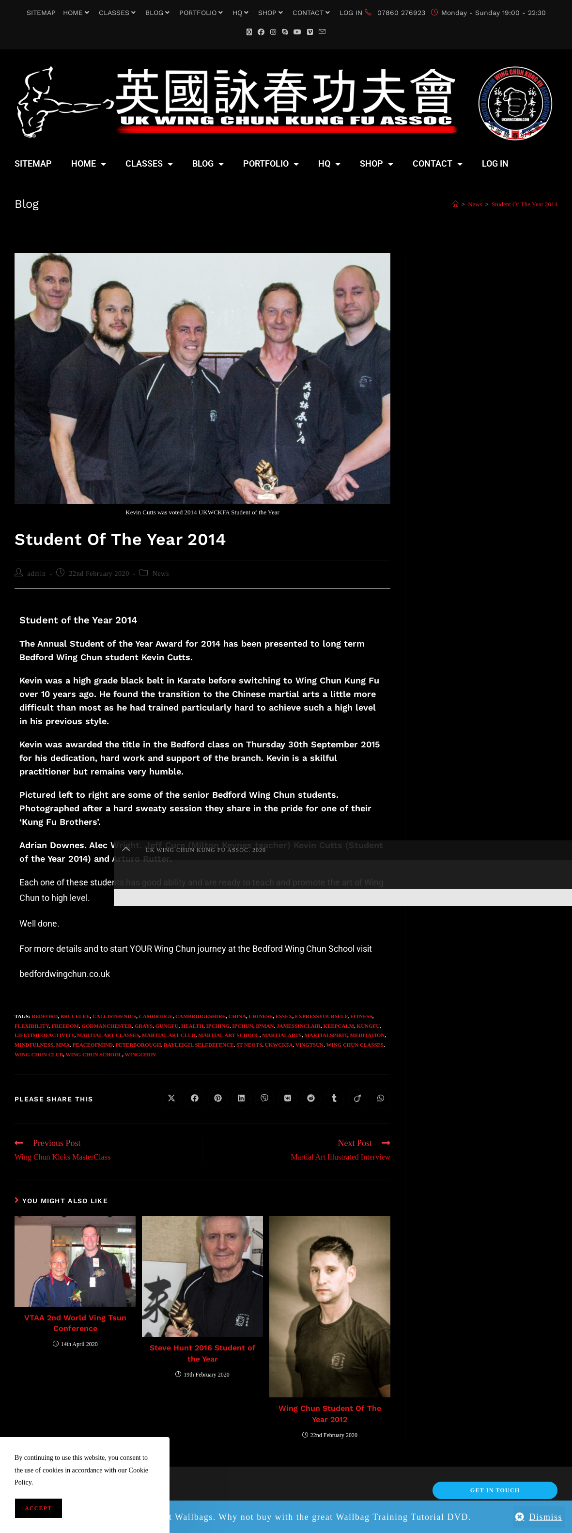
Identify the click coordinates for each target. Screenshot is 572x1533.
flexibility (32, 1026)
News (161, 573)
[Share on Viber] (264, 1099)
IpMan (265, 1026)
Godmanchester (106, 1026)
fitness (361, 1016)
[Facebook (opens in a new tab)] (261, 32)
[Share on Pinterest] (218, 1099)
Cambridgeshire (200, 1016)
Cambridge (156, 1016)
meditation (367, 1035)
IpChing (218, 1026)
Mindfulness (34, 1045)
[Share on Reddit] (311, 1099)
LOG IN (351, 12)
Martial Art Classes (108, 1035)
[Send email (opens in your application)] (322, 32)
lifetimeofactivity (44, 1035)
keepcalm (339, 1026)
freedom (65, 1026)
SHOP (271, 12)
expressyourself (321, 1016)
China (237, 1016)
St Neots (249, 1045)
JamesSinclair (299, 1026)
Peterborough (138, 1045)
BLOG (158, 12)
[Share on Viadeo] (357, 1099)
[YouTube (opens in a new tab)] (297, 32)
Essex (284, 1016)
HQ (241, 12)
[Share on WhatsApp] (380, 1099)
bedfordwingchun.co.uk (64, 974)
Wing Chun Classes (355, 1045)
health (192, 1026)
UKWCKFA (279, 1045)
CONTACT (312, 12)
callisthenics (114, 1016)
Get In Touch (495, 1490)
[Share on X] (171, 1099)
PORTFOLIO (202, 12)
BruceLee (75, 1016)
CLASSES (118, 12)
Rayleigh (178, 1045)
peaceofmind (93, 1045)
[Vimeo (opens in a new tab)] (310, 32)
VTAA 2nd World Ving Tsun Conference (75, 1323)
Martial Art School (229, 1035)
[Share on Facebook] (194, 1099)
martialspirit (325, 1035)
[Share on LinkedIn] (241, 1099)
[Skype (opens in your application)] (285, 32)
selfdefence (214, 1045)
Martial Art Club (168, 1035)
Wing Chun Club (39, 1054)
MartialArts (282, 1035)
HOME (77, 12)
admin (37, 573)
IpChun (242, 1026)
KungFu (368, 1026)
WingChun (140, 1054)
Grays (144, 1026)
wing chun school (94, 1054)
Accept (38, 1508)
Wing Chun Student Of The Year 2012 (329, 1414)
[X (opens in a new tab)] (249, 32)
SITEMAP (41, 12)
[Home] (455, 204)
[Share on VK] (287, 1099)
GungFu (167, 1026)
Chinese (261, 1016)
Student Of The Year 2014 (524, 204)
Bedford (45, 1016)
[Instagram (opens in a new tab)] (273, 32)
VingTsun (309, 1045)
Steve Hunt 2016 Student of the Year (203, 1353)
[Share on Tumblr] (334, 1099)
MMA (63, 1045)
